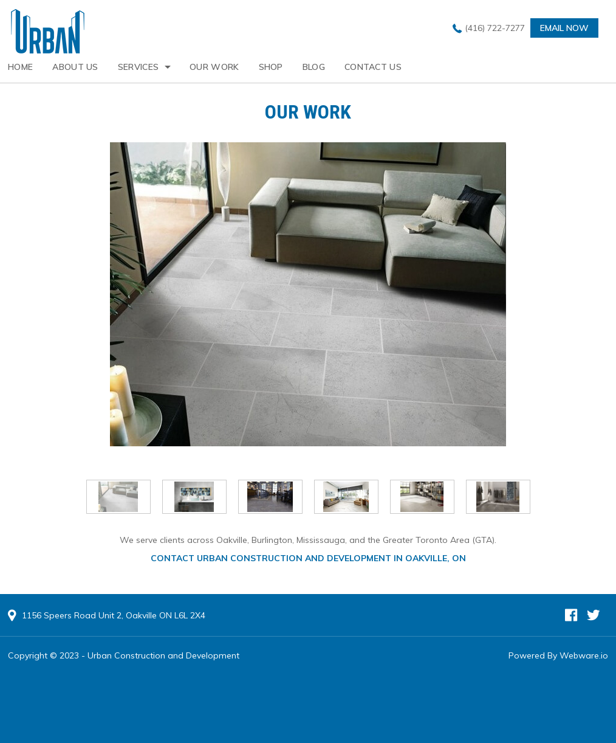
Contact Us (373, 66)
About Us (75, 66)
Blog (314, 66)
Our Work (214, 66)
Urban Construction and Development (163, 655)
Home (20, 66)
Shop (271, 66)
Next (544, 497)
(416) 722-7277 (495, 27)
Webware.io (584, 655)
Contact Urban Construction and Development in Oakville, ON (308, 558)
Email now (564, 27)
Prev (73, 497)
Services (138, 66)
